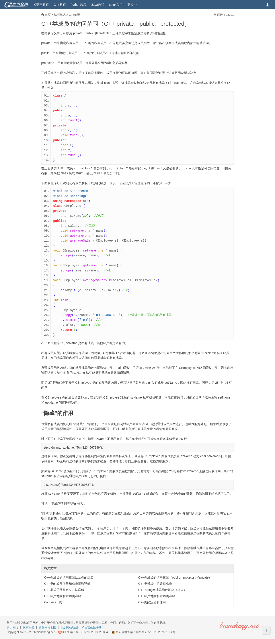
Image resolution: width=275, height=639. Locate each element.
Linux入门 (116, 4)
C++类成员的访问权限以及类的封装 (68, 577)
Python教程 (79, 4)
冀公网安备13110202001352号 (156, 632)
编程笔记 (60, 14)
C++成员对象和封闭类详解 (62, 596)
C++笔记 (74, 14)
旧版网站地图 (69, 627)
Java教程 (97, 4)
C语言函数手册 (92, 627)
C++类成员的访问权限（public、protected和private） (175, 577)
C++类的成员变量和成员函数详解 (67, 583)
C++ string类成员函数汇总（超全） (162, 590)
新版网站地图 (47, 627)
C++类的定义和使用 (152, 602)
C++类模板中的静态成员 (155, 583)
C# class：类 (53, 602)
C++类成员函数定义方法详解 (64, 590)
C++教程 (60, 4)
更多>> (132, 4)
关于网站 (12, 627)
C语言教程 (41, 4)
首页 (48, 14)
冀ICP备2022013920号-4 (92, 632)
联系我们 (28, 627)
